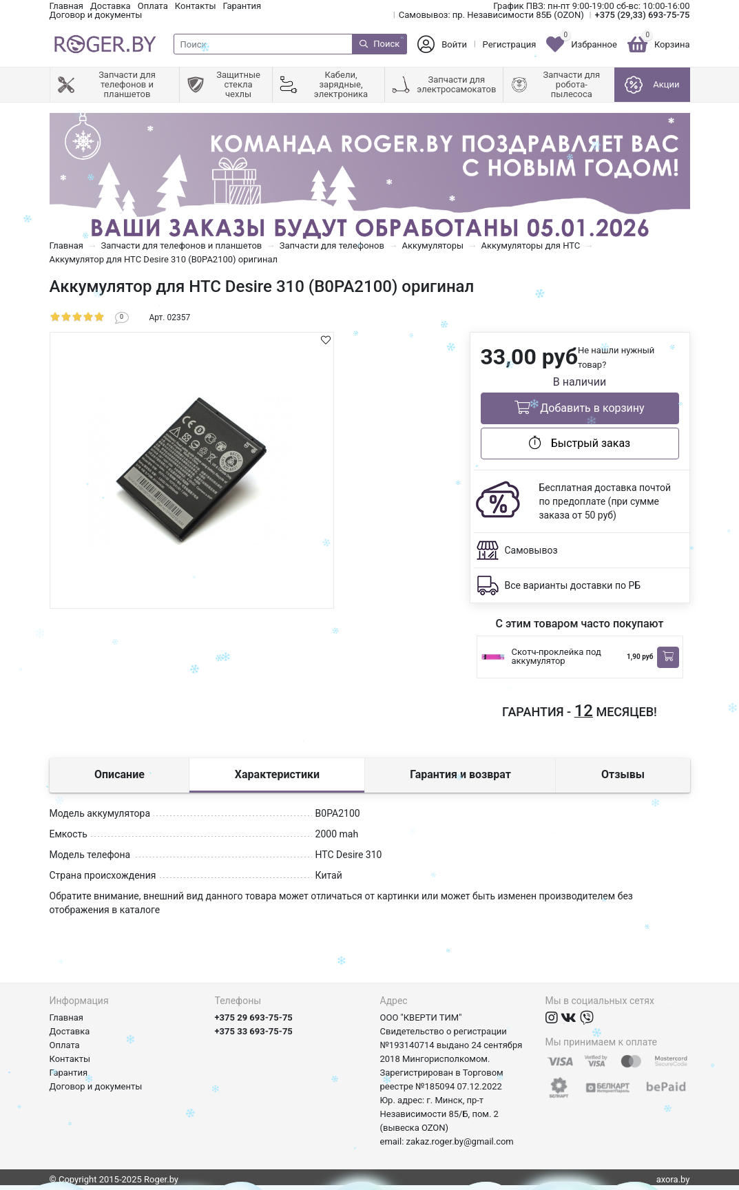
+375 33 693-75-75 (254, 1031)
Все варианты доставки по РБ (573, 585)
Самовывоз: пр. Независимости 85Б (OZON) (491, 15)
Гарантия (242, 6)
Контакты (195, 6)
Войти (454, 44)
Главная (66, 6)
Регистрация (510, 44)
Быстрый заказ (579, 443)
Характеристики (277, 774)
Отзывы (623, 774)
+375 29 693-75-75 (254, 1017)
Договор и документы (96, 15)
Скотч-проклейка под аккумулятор (556, 656)
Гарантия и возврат (460, 774)
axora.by (673, 1179)
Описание (119, 774)
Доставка (110, 6)
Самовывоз (531, 550)
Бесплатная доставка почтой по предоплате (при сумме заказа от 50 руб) (605, 501)
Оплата (153, 6)
